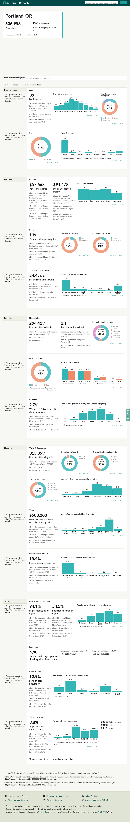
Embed (97, 115)
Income (32, 179)
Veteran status (36, 717)
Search (123, 3)
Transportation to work (40, 270)
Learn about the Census (18, 796)
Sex (31, 133)
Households (34, 318)
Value (31, 510)
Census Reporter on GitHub (96, 800)
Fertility (33, 399)
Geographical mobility (39, 553)
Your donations (52, 806)
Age (31, 90)
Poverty (32, 230)
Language (33, 647)
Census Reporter (17, 3)
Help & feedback (92, 796)
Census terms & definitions (57, 796)
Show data (90, 115)
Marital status (35, 358)
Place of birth (35, 671)
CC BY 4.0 (105, 812)
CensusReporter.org (46, 812)
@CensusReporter (54, 800)
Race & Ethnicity (68, 133)
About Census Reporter (18, 800)
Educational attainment (40, 601)
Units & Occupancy (37, 448)
